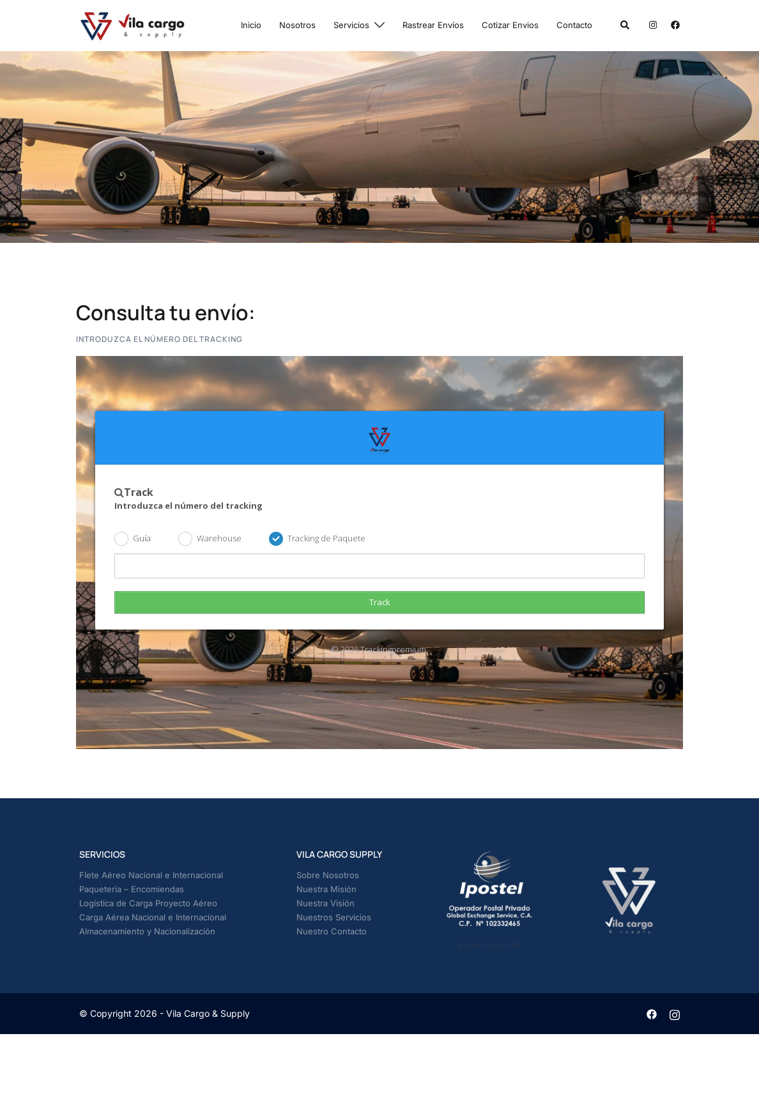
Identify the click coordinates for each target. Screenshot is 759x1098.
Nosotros (297, 25)
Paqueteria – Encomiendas (131, 889)
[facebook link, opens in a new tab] (675, 25)
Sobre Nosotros (327, 875)
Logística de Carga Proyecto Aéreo (148, 903)
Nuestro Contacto (331, 931)
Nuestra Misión (326, 889)
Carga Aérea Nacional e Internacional (152, 917)
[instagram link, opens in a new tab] (652, 25)
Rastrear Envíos (433, 25)
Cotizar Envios (510, 25)
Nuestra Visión (325, 903)
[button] (625, 25)
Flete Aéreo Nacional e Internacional (151, 875)
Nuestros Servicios (333, 917)
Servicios (351, 25)
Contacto (574, 25)
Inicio (251, 25)
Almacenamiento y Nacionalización (147, 931)
